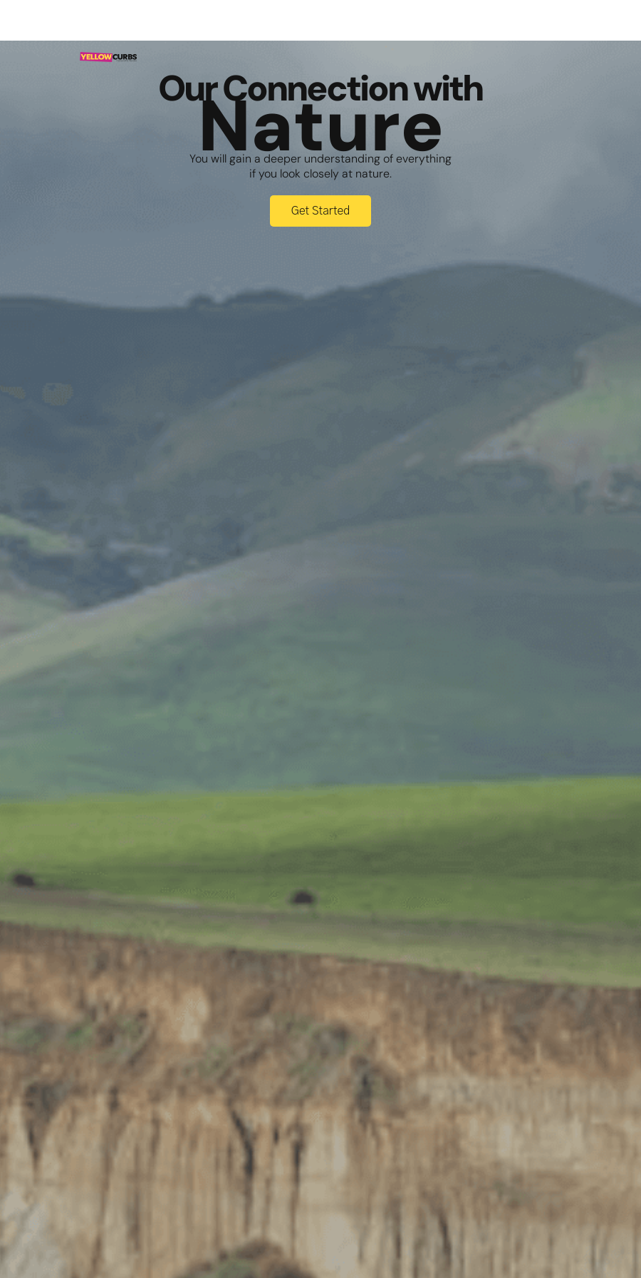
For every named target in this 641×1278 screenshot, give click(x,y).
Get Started (320, 211)
